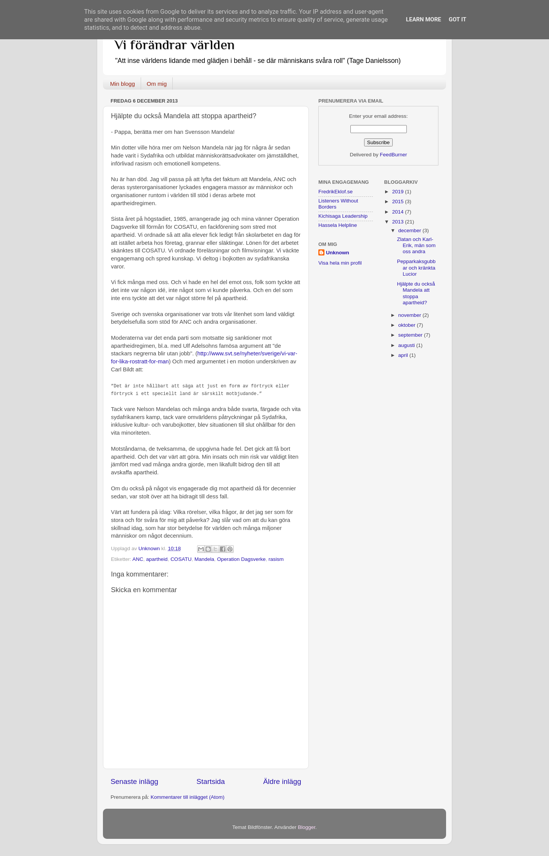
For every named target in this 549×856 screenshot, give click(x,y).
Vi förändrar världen (174, 44)
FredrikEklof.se (335, 191)
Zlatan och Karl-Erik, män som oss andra (416, 245)
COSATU (180, 559)
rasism (276, 559)
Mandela (204, 559)
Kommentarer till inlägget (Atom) (188, 797)
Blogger (306, 827)
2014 (398, 212)
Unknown (337, 252)
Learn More (423, 19)
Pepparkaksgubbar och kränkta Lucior (416, 267)
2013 (398, 222)
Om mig (157, 83)
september (411, 335)
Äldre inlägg (282, 781)
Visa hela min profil (340, 263)
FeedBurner (393, 154)
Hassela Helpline (337, 225)
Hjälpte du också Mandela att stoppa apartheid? (416, 293)
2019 (398, 191)
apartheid (156, 559)
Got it (457, 19)
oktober (407, 325)
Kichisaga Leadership (343, 216)
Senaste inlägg (134, 781)
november (410, 315)
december (410, 230)
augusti (407, 345)
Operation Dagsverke (241, 559)
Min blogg (122, 83)
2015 (398, 201)
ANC (137, 559)
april (403, 355)
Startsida (210, 781)
